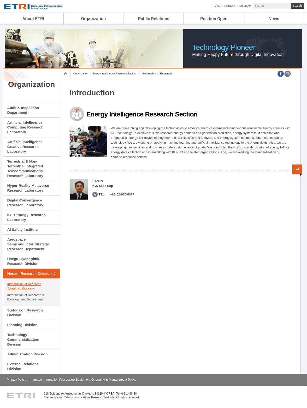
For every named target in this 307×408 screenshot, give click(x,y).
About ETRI (33, 18)
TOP (297, 169)
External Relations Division (23, 366)
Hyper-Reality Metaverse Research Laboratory (28, 187)
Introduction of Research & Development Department (25, 297)
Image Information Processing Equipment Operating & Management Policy (84, 379)
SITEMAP (245, 5)
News (273, 18)
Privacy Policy (16, 379)
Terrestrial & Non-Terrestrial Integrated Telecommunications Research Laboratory (25, 168)
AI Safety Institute (22, 229)
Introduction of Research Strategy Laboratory (24, 286)
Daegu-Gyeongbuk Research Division (23, 261)
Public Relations (153, 18)
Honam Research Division (29, 273)
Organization (93, 18)
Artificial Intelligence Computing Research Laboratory (25, 127)
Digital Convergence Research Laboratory (25, 202)
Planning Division (22, 325)
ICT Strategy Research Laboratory (26, 217)
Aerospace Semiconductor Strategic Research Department (28, 244)
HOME (216, 5)
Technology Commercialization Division (23, 339)
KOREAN (229, 5)
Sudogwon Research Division (25, 312)
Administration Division (27, 354)
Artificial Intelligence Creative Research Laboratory (24, 146)
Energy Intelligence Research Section (114, 73)
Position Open (213, 18)
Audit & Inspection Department (23, 110)
